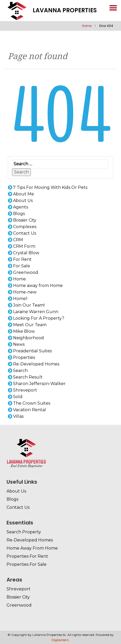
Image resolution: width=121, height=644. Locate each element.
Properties (24, 357)
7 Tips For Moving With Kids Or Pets (50, 187)
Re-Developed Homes (36, 363)
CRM (18, 239)
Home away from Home (38, 285)
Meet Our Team (30, 324)
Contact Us (24, 233)
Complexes (24, 226)
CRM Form (24, 246)
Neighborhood (28, 337)
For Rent (22, 259)
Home (86, 26)
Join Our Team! (29, 305)
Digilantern (60, 640)
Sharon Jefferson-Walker (39, 383)
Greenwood (25, 272)
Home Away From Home (32, 548)
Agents (20, 207)
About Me (23, 193)
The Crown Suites (31, 403)
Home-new (25, 292)
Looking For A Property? (38, 318)
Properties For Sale (27, 564)
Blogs (19, 213)
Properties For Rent (27, 556)
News (19, 344)
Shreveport (25, 390)
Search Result (28, 377)
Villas (18, 416)
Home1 (20, 298)
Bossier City (24, 220)
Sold (17, 396)
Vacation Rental (29, 409)
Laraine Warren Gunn (35, 311)
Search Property (24, 531)
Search (21, 172)
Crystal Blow (26, 252)
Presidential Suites (32, 350)
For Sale (21, 265)
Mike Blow (24, 331)
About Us (23, 200)
